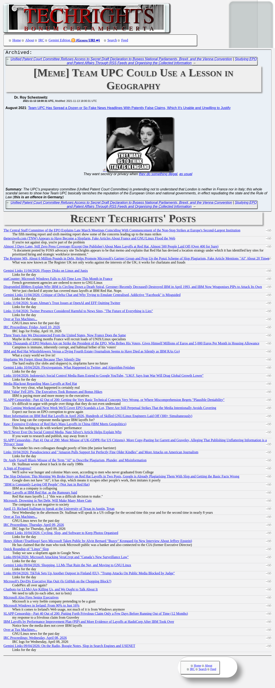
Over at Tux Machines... (20, 320)
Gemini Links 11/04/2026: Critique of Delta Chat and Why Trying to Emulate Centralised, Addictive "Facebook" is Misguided (92, 296)
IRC (41, 40)
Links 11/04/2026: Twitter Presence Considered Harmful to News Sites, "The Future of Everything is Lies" (78, 312)
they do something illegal (158, 175)
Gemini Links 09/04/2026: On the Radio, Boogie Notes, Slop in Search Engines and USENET (69, 647)
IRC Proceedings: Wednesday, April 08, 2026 (35, 639)
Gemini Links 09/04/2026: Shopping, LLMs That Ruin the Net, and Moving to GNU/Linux (67, 566)
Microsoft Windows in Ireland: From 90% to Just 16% (41, 606)
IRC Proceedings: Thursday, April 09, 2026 (33, 526)
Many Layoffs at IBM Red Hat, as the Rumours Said (40, 493)
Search (112, 40)
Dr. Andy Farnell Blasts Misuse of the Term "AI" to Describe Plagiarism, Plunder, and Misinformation (75, 461)
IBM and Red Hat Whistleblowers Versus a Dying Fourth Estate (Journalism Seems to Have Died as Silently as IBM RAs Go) (91, 352)
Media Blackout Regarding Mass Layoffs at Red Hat (40, 385)
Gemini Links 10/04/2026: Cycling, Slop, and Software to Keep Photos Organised (60, 534)
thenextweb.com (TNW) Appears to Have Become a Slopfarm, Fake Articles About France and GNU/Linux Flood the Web (89, 239)
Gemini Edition (59, 40)
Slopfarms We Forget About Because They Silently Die (42, 360)
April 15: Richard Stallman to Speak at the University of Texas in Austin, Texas (58, 510)
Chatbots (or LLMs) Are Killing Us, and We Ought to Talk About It (50, 590)
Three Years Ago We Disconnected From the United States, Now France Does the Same (64, 336)
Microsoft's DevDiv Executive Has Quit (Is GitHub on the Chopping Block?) (57, 582)
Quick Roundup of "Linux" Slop (26, 550)
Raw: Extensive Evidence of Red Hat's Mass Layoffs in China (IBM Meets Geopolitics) (64, 425)
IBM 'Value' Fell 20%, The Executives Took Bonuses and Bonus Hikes (52, 393)
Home (16, 40)
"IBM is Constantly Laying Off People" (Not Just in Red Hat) (46, 485)
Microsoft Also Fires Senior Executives (30, 598)
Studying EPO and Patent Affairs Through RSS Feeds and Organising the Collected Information (162, 62)
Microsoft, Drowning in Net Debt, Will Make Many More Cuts (47, 501)
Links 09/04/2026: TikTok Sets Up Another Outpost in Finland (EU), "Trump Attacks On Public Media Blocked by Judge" (89, 574)
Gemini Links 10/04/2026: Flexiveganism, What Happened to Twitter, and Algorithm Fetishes (69, 368)
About (29, 40)
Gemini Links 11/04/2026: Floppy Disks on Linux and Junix (45, 272)
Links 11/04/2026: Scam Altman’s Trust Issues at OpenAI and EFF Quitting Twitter (61, 304)
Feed (124, 40)
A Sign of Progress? (17, 469)
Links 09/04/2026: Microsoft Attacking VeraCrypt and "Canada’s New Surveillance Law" (66, 558)
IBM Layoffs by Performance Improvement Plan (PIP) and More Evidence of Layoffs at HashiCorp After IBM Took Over (88, 623)
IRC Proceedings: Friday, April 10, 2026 (31, 328)
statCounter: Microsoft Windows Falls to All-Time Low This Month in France (58, 280)
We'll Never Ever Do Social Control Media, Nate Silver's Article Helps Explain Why (62, 433)
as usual (185, 175)
